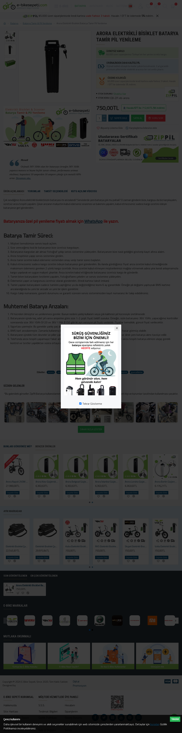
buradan (154, 724)
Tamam (175, 719)
